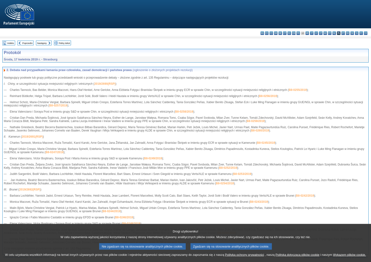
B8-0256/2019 (268, 96)
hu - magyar (325, 33)
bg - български (262, 33)
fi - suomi (361, 33)
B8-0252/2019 (228, 167)
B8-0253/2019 (242, 174)
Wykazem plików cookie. (349, 259)
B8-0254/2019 (225, 183)
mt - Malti (329, 33)
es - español (267, 33)
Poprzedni (27, 43)
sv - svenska (365, 33)
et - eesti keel (285, 33)
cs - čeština (271, 33)
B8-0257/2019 (58, 105)
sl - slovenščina (356, 33)
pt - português (343, 33)
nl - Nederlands (334, 33)
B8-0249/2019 (153, 158)
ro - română (347, 33)
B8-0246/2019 (124, 217)
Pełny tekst (64, 43)
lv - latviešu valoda (316, 33)
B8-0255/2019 (298, 90)
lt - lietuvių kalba (320, 33)
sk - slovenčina (352, 33)
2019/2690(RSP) (104, 83)
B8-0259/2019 (256, 121)
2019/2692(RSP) (29, 189)
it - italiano (312, 33)
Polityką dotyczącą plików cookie (297, 259)
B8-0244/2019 (111, 211)
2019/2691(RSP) (32, 136)
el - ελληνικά (289, 33)
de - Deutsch (280, 33)
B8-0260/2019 (260, 130)
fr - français (298, 33)
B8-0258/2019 (184, 111)
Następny (42, 43)
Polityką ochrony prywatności (244, 259)
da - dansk (276, 33)
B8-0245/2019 (266, 142)
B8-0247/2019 (54, 152)
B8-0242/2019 (305, 195)
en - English (294, 33)
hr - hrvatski (307, 33)
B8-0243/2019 (259, 201)
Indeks (10, 43)
